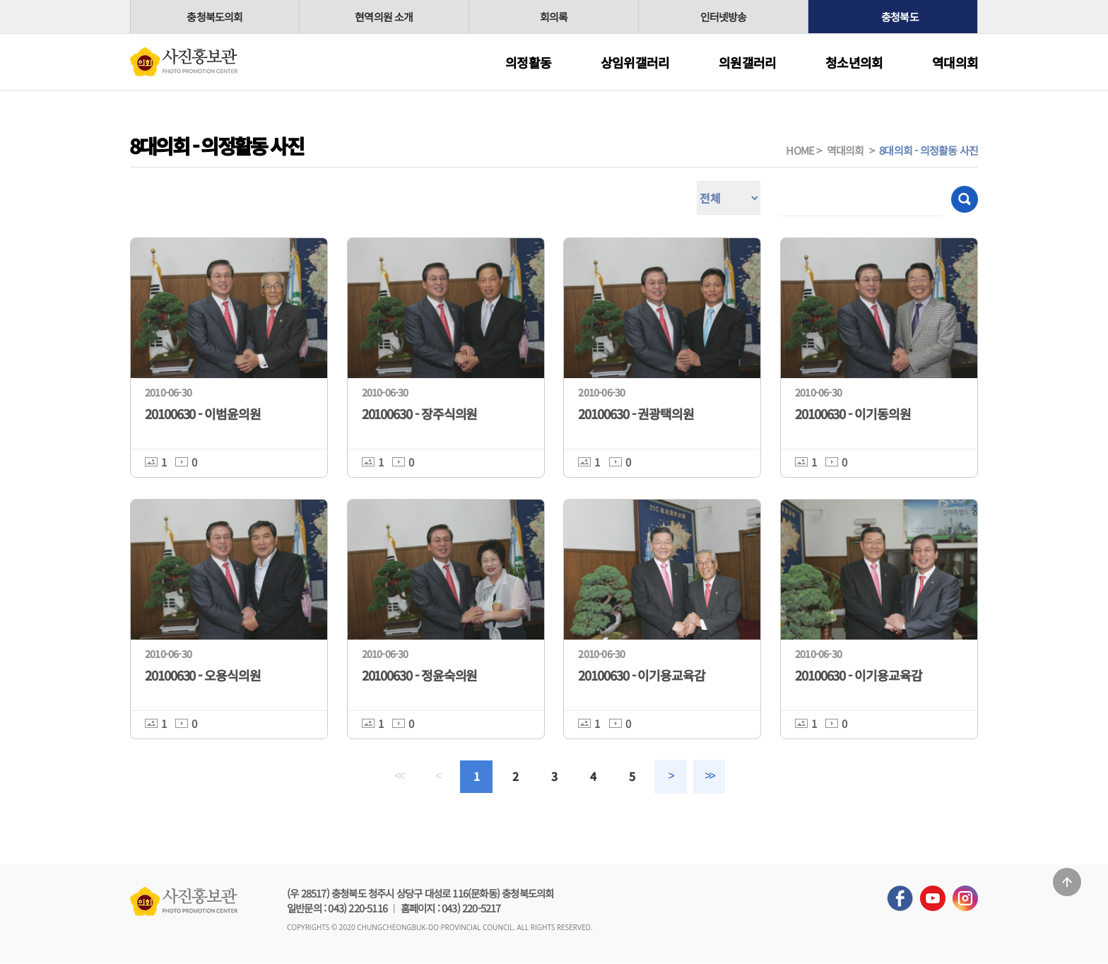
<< (398, 776)
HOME (800, 150)
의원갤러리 (747, 62)
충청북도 (900, 16)
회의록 (554, 16)
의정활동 (528, 62)
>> (710, 776)
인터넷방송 (723, 16)
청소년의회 (854, 62)
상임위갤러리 (635, 62)
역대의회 (955, 62)
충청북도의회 (214, 16)
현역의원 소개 (384, 16)
